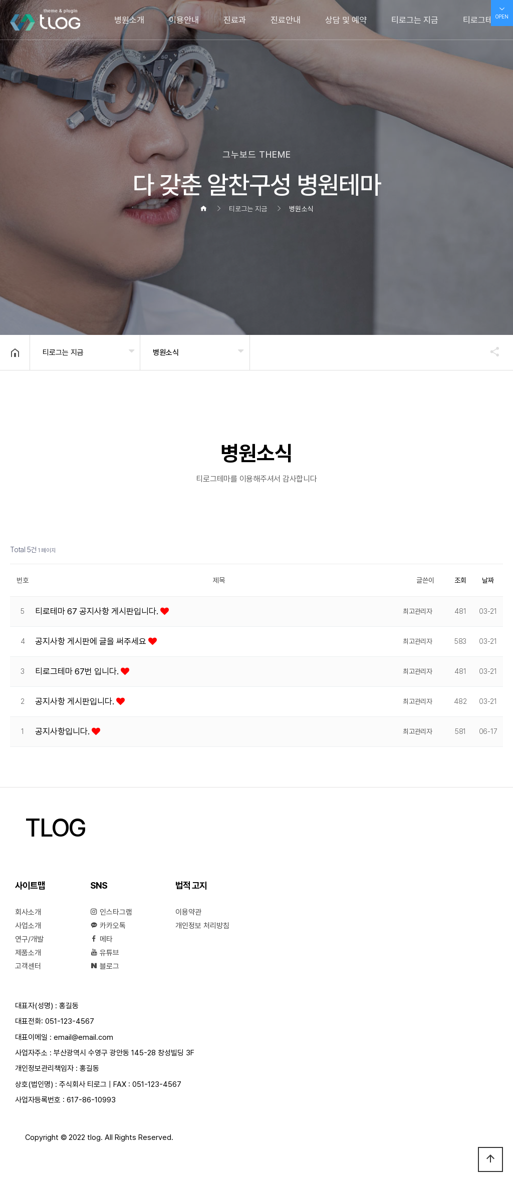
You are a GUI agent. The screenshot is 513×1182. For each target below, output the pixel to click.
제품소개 (28, 952)
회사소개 (28, 912)
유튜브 (104, 952)
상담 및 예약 (346, 20)
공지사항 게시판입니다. (75, 701)
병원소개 (129, 20)
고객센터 (28, 966)
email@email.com (83, 1037)
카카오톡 (108, 925)
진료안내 (286, 20)
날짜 (488, 580)
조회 (460, 580)
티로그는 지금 (414, 20)
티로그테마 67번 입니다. (78, 671)
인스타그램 (111, 912)
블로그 (104, 966)
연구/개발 (29, 939)
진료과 (234, 20)
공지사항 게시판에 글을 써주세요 (91, 641)
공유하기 (490, 351)
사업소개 (28, 925)
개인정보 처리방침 (202, 925)
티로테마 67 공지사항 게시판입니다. (97, 611)
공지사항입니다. (63, 731)
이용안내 (184, 20)
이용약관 (188, 912)
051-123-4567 (69, 1021)
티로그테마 (481, 20)
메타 (101, 939)
